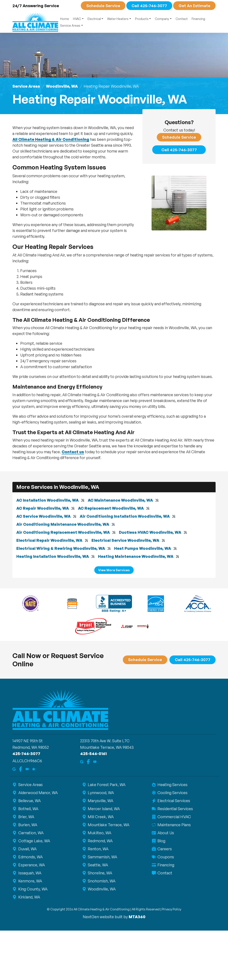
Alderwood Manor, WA (37, 792)
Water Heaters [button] (117, 19)
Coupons (165, 856)
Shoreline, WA (100, 872)
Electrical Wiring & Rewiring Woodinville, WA (60, 548)
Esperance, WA (31, 864)
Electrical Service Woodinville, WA (125, 540)
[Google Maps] (14, 769)
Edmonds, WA (30, 856)
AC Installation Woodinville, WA (47, 500)
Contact (182, 19)
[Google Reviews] (33, 769)
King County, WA (32, 889)
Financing (198, 19)
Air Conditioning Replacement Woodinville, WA (63, 532)
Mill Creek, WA (100, 816)
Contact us (73, 451)
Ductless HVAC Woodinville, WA (150, 532)
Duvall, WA (27, 848)
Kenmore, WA (29, 880)
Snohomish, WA (101, 880)
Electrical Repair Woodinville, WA (49, 540)
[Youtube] (27, 769)
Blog (161, 840)
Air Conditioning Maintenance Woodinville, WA (62, 524)
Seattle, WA (97, 864)
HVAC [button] (77, 19)
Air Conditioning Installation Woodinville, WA (125, 516)
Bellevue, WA (29, 800)
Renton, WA (98, 848)
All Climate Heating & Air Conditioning (50, 139)
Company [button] (162, 19)
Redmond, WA (100, 840)
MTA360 (137, 916)
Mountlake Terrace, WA (108, 824)
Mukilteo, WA (99, 832)
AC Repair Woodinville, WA (42, 508)
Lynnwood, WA (100, 792)
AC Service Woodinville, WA (43, 516)
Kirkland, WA (28, 897)
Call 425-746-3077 (149, 5)
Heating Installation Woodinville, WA (52, 556)
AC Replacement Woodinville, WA (111, 508)
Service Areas (26, 86)
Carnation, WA (30, 832)
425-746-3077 (26, 753)
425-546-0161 (93, 753)
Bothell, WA (28, 808)
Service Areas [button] (70, 25)
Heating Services (172, 784)
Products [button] (142, 19)
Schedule (103, 5)
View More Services (114, 570)
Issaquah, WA (29, 872)
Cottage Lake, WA (33, 840)
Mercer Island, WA (103, 808)
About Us (165, 832)
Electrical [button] (94, 19)
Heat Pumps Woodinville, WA (142, 548)
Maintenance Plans (174, 824)
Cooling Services (172, 792)
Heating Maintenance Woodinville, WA (135, 556)
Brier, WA (25, 816)
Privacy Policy (171, 909)
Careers (164, 848)
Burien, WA (27, 824)
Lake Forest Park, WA (106, 784)
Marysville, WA (100, 800)
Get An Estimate (194, 5)
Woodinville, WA (62, 86)
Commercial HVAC (174, 816)
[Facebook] (20, 769)
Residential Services (175, 808)
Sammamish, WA (102, 856)
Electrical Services (174, 800)
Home (64, 19)
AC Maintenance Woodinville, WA (120, 500)
